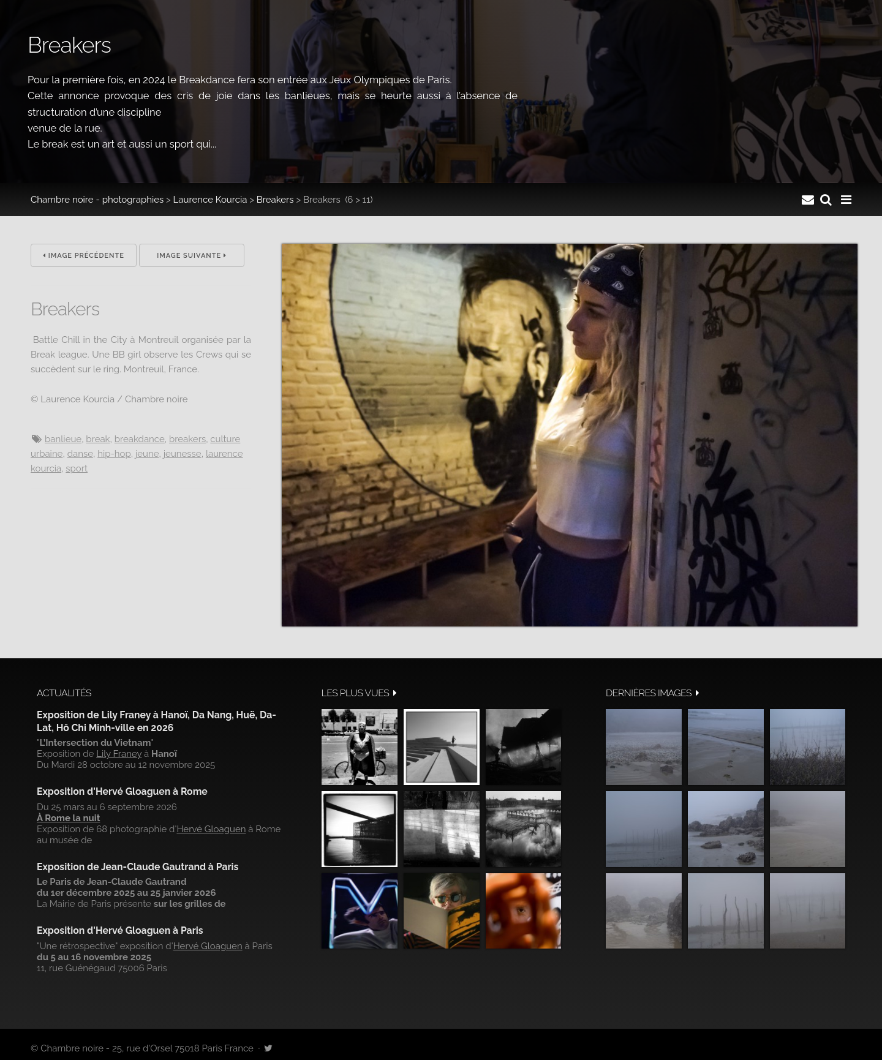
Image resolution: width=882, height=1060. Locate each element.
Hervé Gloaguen (211, 829)
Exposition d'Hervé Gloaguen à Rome (122, 791)
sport (77, 468)
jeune (147, 453)
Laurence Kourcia (210, 199)
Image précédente (83, 256)
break (98, 439)
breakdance (140, 439)
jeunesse (183, 453)
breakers (187, 439)
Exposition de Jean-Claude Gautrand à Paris (137, 867)
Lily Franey (118, 753)
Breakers (275, 199)
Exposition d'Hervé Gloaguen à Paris (120, 930)
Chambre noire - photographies (97, 199)
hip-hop (114, 453)
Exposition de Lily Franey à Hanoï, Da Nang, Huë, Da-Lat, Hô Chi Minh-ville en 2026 (156, 721)
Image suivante (192, 256)
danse (80, 453)
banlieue (63, 439)
